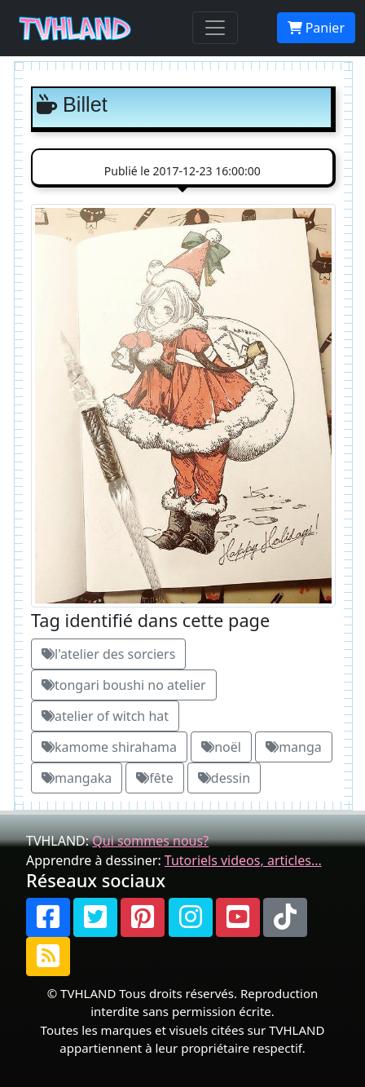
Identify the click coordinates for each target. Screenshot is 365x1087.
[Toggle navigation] (215, 27)
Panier (316, 28)
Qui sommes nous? (150, 841)
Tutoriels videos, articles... (243, 860)
